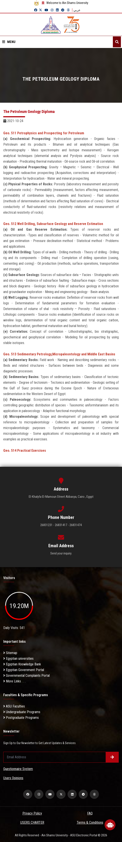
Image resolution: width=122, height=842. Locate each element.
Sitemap (10, 653)
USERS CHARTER (32, 822)
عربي (76, 10)
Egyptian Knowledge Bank (22, 664)
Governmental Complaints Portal (26, 675)
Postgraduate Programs (21, 718)
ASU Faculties (14, 706)
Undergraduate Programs (21, 712)
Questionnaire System (18, 769)
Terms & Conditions (90, 822)
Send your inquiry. (61, 553)
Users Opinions (13, 778)
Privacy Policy (32, 813)
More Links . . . (14, 681)
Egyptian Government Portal (23, 670)
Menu (8, 42)
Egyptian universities (18, 658)
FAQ (90, 813)
